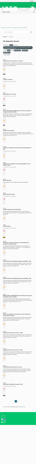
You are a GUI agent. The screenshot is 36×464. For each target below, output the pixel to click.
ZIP (3, 125)
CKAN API (3, 417)
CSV (4, 237)
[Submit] (31, 32)
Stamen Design (8, 27)
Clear (34, 12)
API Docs (23, 406)
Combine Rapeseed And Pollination (12, 209)
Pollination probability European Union (13, 384)
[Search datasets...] (16, 32)
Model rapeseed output (9, 194)
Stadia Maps (3, 27)
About (2, 414)
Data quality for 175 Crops (9, 94)
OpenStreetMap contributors (22, 27)
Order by (5, 36)
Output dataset (7, 226)
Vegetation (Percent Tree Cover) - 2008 (13, 332)
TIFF (4, 74)
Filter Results (7, 54)
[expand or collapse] (33, 4)
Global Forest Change (8, 130)
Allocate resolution (8, 79)
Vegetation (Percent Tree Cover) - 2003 (13, 349)
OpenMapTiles (14, 27)
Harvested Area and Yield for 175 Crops (13, 61)
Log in (32, 1)
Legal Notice (3, 415)
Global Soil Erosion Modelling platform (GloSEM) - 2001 (17, 278)
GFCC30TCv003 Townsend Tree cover (12, 367)
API (18, 406)
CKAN (3, 422)
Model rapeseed (7, 180)
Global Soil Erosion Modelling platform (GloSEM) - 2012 (17, 261)
